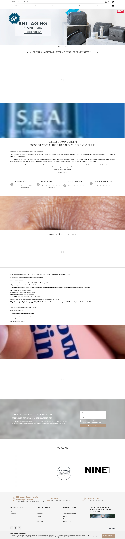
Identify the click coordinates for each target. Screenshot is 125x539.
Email (82, 417)
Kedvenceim (40, 521)
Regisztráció (40, 513)
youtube (19, 528)
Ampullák (77, 6)
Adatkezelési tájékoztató (69, 513)
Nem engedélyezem (94, 535)
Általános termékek (66, 6)
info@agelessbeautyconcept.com (32, 2)
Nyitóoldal (13, 511)
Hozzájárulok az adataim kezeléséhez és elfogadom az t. (92, 421)
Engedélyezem (108, 535)
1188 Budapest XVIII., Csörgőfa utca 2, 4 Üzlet (30, 501)
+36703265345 (15, 2)
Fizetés (65, 516)
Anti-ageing (106, 6)
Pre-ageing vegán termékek (91, 6)
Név (82, 413)
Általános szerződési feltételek (71, 511)
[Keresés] (109, 1)
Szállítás (65, 518)
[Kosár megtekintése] (113, 1)
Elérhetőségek (67, 521)
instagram (15, 528)
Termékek (13, 513)
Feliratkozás (92, 425)
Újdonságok (39, 6)
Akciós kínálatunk (51, 6)
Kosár (38, 518)
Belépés (39, 511)
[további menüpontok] (113, 6)
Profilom (39, 516)
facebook (11, 528)
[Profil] (106, 1)
